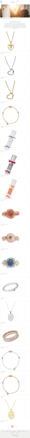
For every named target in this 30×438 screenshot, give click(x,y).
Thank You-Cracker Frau (5, 175)
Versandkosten (19, 431)
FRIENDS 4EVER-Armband (5, 126)
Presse (10, 431)
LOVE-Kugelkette (3, 322)
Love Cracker (3, 199)
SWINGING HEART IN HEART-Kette (6, 52)
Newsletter (14, 431)
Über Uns (3, 431)
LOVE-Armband (3, 371)
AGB (27, 431)
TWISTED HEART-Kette (4, 77)
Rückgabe (23, 431)
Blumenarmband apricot (5, 224)
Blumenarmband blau (4, 273)
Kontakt (7, 431)
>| (17, 426)
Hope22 (1, 18)
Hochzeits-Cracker (4, 150)
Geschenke (4, 18)
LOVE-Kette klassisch (4, 420)
